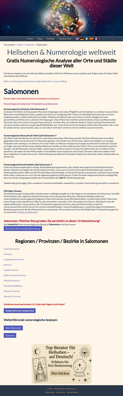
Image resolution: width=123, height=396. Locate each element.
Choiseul (8, 254)
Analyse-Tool (65, 38)
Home (30, 38)
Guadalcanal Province (14, 259)
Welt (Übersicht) (13, 328)
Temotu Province (12, 291)
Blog (40, 38)
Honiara (7, 264)
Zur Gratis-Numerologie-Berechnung (23, 228)
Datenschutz (50, 392)
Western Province (12, 296)
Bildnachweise (72, 392)
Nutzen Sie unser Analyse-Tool (20, 310)
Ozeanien (29, 45)
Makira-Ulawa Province (15, 275)
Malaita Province (12, 280)
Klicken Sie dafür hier (27, 212)
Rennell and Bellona (13, 285)
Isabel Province (11, 270)
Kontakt (51, 38)
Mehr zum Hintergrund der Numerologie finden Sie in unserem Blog (35, 81)
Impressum (61, 392)
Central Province (11, 249)
